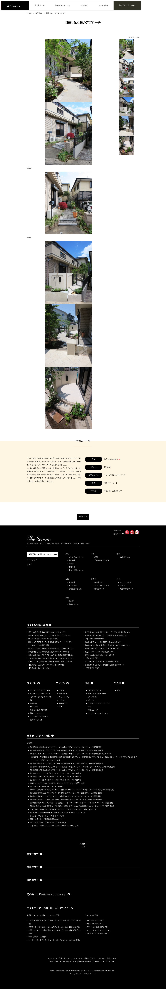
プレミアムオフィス (76, 557)
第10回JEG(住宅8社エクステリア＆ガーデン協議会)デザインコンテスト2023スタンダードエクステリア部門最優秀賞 (72, 767)
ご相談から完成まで (89, 958)
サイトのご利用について (107, 958)
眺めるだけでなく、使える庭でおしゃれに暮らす (103, 642)
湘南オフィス (99, 589)
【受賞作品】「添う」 (93, 668)
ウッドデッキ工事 (91, 915)
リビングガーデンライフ (95, 920)
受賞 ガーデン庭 (36, 720)
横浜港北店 (98, 582)
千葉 (92, 554)
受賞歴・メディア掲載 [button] (40, 736)
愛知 (67, 579)
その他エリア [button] (48, 894)
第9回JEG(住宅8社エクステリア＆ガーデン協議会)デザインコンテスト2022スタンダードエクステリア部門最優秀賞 (72, 790)
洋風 (60, 707)
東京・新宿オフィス (76, 570)
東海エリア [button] (34, 867)
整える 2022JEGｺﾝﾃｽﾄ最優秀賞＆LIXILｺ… (100, 652)
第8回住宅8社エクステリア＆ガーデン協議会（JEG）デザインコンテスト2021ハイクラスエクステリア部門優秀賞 (71, 803)
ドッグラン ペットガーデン (98, 713)
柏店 (96, 557)
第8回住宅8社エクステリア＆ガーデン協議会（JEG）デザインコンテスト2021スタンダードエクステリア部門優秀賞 (72, 806)
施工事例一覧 (39, 5)
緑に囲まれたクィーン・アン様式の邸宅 (43, 639)
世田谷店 (72, 560)
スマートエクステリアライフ (97, 927)
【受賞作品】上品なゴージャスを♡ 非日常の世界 (47, 665)
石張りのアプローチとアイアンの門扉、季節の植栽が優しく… (51, 655)
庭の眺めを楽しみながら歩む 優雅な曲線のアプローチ (104, 665)
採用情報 (84, 5)
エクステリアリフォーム (39, 716)
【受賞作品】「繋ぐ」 (93, 658)
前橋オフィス (125, 557)
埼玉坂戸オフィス (126, 589)
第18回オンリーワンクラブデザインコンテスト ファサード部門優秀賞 (55, 780)
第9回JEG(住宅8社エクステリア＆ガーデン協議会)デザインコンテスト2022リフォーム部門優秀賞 (65, 796)
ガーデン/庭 (92, 697)
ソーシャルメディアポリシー (103, 961)
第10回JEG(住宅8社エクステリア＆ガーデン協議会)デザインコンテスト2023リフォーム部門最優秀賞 (66, 763)
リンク (29, 564)
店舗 (118, 690)
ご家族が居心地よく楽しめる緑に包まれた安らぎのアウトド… (51, 658)
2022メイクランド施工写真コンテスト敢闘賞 (46, 786)
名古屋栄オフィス (75, 589)
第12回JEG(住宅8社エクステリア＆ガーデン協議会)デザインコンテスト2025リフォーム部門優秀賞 (66, 747)
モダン (61, 690)
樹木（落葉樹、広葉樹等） (38, 937)
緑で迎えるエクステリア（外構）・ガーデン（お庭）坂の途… (107, 632)
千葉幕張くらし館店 (101, 560)
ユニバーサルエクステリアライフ (98, 930)
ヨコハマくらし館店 (101, 586)
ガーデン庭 (34, 707)
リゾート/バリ (64, 697)
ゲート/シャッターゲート (97, 694)
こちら (118, 459)
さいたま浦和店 (126, 582)
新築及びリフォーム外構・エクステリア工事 (43, 915)
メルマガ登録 (103, 5)
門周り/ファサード (95, 690)
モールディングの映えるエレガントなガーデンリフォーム (49, 635)
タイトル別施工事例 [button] (39, 625)
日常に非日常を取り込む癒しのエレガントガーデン (47, 632)
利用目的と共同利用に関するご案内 (63, 961)
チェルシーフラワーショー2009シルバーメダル (47, 816)
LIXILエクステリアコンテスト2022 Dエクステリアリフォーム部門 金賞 (57, 783)
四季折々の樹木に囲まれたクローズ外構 (99, 655)
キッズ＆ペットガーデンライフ (97, 933)
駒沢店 (71, 564)
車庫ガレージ (93, 710)
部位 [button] (89, 683)
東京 (67, 554)
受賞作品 (33, 703)
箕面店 (71, 601)
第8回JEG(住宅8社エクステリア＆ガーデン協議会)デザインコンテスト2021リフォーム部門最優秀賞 (66, 799)
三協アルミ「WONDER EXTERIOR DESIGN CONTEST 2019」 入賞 (54, 826)
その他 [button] (119, 683)
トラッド (62, 700)
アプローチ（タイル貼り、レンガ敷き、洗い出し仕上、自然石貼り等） (55, 927)
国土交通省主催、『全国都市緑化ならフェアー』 (48, 819)
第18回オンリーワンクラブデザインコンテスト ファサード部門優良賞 (55, 773)
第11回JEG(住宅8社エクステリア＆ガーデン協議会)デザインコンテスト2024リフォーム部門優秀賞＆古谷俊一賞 (70, 754)
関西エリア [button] (34, 880)
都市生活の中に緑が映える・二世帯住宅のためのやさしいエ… (107, 635)
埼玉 (118, 579)
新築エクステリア (36, 713)
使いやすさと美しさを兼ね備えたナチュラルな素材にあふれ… (51, 648)
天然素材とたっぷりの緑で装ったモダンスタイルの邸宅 (48, 652)
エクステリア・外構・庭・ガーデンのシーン (50, 908)
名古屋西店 (73, 586)
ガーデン (91, 700)
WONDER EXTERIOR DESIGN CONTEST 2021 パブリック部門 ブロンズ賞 (57, 813)
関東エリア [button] (34, 854)
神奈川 (93, 579)
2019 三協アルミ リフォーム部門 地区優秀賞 (48, 822)
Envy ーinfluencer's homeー (95, 639)
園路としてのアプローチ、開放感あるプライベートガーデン (50, 642)
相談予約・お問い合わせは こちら (43, 554)
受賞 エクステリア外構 (38, 710)
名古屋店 (72, 582)
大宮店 (122, 586)
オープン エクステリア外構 (40, 690)
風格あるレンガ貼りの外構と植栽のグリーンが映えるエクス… (107, 645)
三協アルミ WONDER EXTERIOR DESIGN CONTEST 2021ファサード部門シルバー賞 (63, 809)
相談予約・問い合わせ (127, 5)
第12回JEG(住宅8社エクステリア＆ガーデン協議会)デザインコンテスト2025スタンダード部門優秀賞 (66, 750)
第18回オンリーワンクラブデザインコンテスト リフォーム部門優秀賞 (55, 777)
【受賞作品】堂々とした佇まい (39, 668)
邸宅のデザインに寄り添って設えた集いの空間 (102, 661)
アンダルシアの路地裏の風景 (39, 645)
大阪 (67, 598)
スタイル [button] (33, 683)
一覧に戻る (83, 517)
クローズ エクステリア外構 (40, 694)
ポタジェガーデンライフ (95, 924)
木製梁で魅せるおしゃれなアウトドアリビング (102, 648)
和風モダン (63, 703)
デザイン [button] (62, 683)
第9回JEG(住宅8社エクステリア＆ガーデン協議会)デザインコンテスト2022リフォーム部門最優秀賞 (66, 793)
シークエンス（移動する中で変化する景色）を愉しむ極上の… (51, 661)
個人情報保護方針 (84, 961)
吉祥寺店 (72, 567)
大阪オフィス (74, 604)
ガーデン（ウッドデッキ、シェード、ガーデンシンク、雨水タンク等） (55, 940)
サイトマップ (32, 560)
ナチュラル (63, 694)
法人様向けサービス (62, 5)
